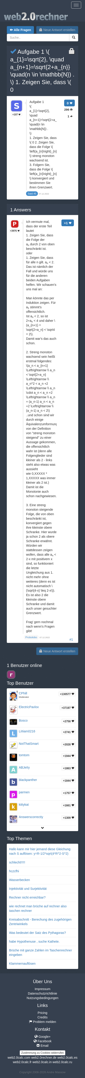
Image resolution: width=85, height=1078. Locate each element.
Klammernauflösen (22, 963)
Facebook (42, 1041)
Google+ (42, 1036)
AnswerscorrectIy (31, 817)
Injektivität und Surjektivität (28, 888)
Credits (42, 1017)
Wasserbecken (19, 880)
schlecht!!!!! (17, 862)
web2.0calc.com (18, 1057)
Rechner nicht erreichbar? (27, 897)
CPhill (23, 693)
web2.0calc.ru (62, 1062)
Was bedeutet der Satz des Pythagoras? (37, 933)
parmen (24, 792)
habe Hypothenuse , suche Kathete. (34, 941)
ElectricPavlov (29, 707)
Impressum (42, 989)
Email (42, 1045)
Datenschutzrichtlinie (42, 993)
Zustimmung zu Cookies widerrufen (42, 1052)
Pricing (42, 1013)
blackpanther (28, 780)
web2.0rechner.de (43, 1057)
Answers (20, 209)
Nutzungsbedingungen (42, 998)
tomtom (24, 755)
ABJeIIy (24, 767)
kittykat (24, 804)
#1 (71, 639)
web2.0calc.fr (22, 1062)
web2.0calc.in (42, 1062)
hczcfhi (14, 871)
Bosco (23, 720)
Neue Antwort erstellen (57, 30)
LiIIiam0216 (27, 731)
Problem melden (42, 1022)
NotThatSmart (29, 743)
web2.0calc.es (67, 1057)
